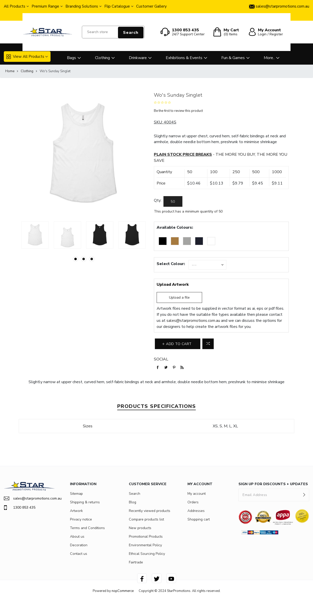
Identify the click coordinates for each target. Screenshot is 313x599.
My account (196, 493)
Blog (132, 502)
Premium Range (45, 6)
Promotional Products (146, 536)
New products (140, 528)
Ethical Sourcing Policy (147, 553)
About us (77, 536)
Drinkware (138, 58)
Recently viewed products (149, 510)
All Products (14, 6)
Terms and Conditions (87, 528)
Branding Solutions (81, 6)
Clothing (102, 58)
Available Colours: (175, 227)
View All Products (25, 56)
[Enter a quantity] (172, 201)
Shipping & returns (85, 502)
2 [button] (83, 259)
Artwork (76, 510)
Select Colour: (171, 264)
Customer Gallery (151, 6)
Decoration (78, 545)
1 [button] (75, 259)
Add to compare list (208, 343)
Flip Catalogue (117, 6)
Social (161, 359)
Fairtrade (136, 562)
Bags (71, 58)
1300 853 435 (19, 507)
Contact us (78, 553)
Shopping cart (198, 519)
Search (130, 32)
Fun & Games (233, 58)
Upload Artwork (173, 284)
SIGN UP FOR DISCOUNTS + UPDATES (273, 484)
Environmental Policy (145, 545)
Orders (193, 502)
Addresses (196, 510)
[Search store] (113, 32)
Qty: (157, 200)
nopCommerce (123, 591)
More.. (269, 58)
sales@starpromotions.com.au (193, 320)
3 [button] (91, 259)
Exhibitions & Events (184, 58)
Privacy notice (81, 519)
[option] (35, 235)
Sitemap (76, 493)
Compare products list (146, 519)
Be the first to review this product (178, 111)
